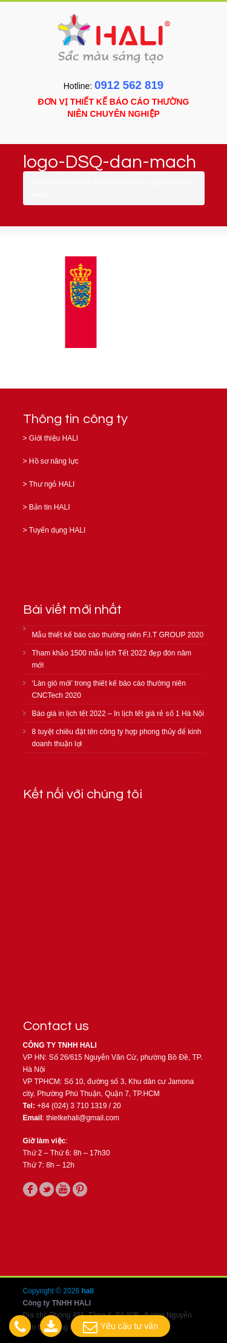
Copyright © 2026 (52, 1291)
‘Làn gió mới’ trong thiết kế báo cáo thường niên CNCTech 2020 (109, 689)
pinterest (80, 1189)
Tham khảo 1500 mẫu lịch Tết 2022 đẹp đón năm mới (112, 659)
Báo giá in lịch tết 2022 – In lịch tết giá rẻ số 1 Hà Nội (118, 713)
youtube (63, 1189)
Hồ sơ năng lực (54, 461)
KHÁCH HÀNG (121, 182)
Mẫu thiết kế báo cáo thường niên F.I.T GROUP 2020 (118, 635)
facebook (30, 1189)
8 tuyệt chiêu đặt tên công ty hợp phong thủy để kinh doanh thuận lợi (117, 737)
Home (82, 182)
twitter (46, 1189)
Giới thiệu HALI (53, 438)
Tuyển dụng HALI (57, 530)
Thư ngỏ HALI (52, 484)
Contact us (56, 1026)
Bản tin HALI (49, 507)
